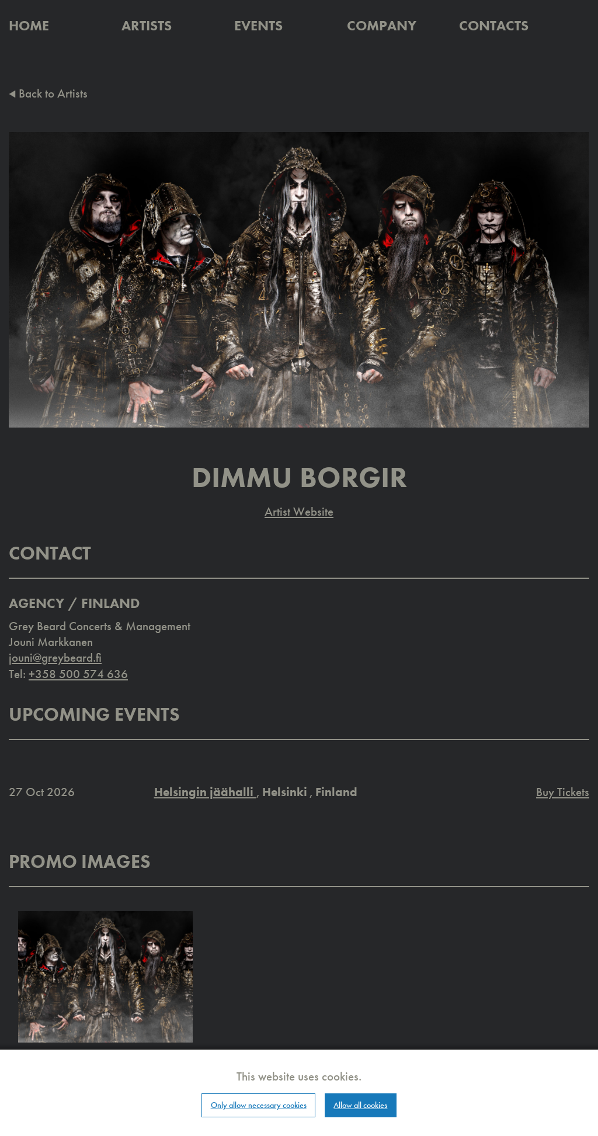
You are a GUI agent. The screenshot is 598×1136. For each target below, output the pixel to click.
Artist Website (299, 511)
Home (29, 25)
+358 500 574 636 (78, 674)
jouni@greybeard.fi (55, 657)
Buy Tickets (562, 792)
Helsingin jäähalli (205, 792)
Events (258, 25)
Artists (146, 25)
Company (381, 25)
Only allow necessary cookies (259, 1105)
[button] (105, 976)
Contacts (494, 25)
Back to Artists (48, 93)
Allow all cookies (360, 1105)
